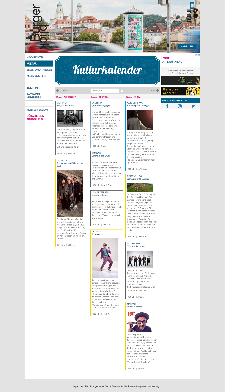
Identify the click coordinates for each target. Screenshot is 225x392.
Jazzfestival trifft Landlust (138, 179)
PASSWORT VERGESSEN (34, 95)
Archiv (124, 386)
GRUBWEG (96, 153)
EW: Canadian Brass (135, 246)
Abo (86, 386)
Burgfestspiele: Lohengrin (138, 105)
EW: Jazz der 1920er (65, 105)
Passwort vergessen (137, 386)
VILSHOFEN (62, 102)
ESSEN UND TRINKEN (39, 69)
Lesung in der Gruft (101, 155)
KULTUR (31, 63)
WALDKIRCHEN (133, 243)
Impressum (78, 386)
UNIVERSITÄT (97, 102)
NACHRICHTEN (35, 57)
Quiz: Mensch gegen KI (102, 105)
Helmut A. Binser (134, 306)
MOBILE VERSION (37, 109)
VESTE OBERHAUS (135, 102)
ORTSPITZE (62, 160)
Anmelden (187, 46)
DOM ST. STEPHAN (100, 192)
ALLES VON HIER (36, 76)
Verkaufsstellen (112, 386)
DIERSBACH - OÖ (134, 176)
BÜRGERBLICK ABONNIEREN (35, 117)
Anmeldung (153, 386)
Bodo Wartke (98, 234)
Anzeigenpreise (97, 386)
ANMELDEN (33, 88)
